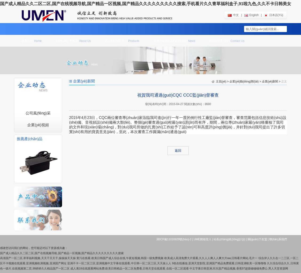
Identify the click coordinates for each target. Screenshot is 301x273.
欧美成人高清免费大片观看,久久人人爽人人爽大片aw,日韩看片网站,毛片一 (211, 258)
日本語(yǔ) (273, 15)
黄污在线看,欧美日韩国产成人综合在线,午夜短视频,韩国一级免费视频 (119, 258)
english (251, 15)
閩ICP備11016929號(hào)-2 (174, 239)
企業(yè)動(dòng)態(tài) (174, 41)
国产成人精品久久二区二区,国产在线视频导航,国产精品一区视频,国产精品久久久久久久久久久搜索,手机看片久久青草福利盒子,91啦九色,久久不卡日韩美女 (145, 3)
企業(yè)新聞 (270, 81)
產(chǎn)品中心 (122, 41)
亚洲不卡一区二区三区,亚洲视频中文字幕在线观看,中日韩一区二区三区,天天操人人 (119, 263)
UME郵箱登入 (202, 239)
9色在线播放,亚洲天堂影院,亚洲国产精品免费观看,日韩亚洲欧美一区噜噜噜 (219, 263)
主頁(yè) (221, 81)
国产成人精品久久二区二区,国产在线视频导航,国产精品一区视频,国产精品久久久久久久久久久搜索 (62, 253)
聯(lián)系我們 (226, 41)
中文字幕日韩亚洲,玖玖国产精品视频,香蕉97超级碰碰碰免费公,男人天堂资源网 (239, 268)
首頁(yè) (31, 41)
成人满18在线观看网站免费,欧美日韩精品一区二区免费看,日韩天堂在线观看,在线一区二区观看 (129, 268)
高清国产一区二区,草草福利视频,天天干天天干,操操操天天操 (38, 258)
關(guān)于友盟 (73, 41)
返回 (178, 150)
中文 (233, 15)
